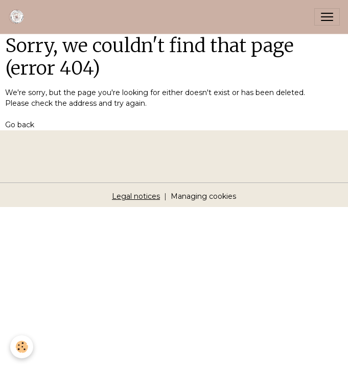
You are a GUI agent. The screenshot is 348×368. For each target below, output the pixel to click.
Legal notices (136, 196)
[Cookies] (21, 346)
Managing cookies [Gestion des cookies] (203, 196)
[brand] (19, 17)
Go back (19, 124)
